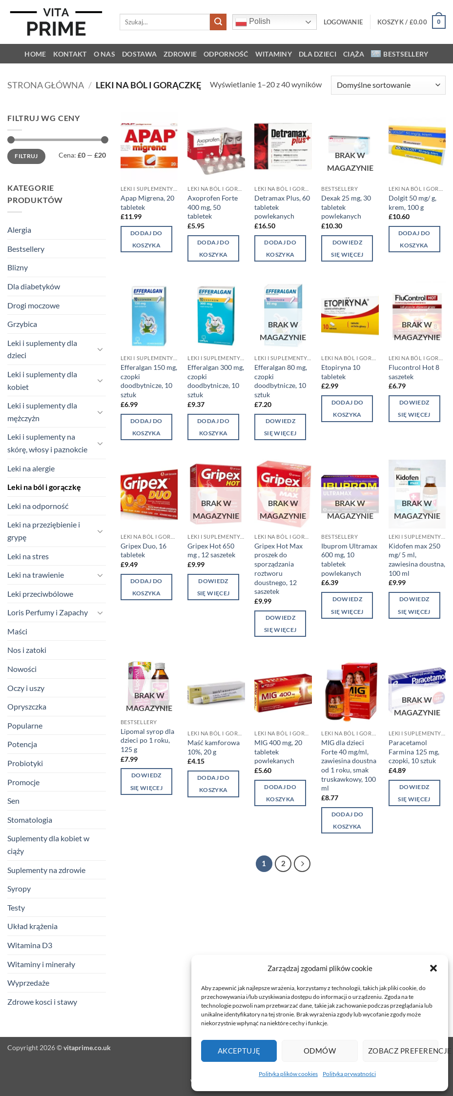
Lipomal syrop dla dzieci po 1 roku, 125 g (147, 740)
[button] (433, 968)
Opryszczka (26, 706)
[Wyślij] (218, 22)
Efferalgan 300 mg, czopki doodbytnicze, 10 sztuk (215, 381)
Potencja (22, 744)
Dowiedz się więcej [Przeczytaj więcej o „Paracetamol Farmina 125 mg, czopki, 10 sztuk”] (414, 793)
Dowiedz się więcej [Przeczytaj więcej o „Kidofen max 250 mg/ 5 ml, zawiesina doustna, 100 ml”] (414, 605)
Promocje (23, 782)
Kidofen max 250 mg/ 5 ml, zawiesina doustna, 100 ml (417, 559)
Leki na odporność (37, 505)
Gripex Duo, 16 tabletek (143, 550)
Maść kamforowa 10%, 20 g (213, 747)
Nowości (22, 668)
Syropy (19, 888)
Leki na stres (28, 556)
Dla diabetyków (33, 286)
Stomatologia (29, 819)
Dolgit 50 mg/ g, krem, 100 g (412, 202)
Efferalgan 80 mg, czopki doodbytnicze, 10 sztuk (280, 381)
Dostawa (139, 54)
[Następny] (302, 863)
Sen (13, 800)
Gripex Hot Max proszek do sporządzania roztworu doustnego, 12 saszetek (278, 569)
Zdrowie (180, 54)
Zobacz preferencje (403, 1050)
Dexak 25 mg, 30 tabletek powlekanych (346, 207)
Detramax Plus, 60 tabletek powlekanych (282, 207)
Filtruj (26, 156)
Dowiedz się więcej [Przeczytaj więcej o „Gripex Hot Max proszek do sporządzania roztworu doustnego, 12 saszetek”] (280, 623)
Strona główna (45, 85)
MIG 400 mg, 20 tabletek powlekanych (278, 751)
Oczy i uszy (25, 687)
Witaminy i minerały (41, 964)
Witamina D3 (29, 945)
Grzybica (22, 323)
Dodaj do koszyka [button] (146, 239)
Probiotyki (25, 763)
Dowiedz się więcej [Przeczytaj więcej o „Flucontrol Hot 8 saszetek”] (414, 408)
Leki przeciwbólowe (40, 593)
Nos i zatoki (26, 649)
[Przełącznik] (100, 349)
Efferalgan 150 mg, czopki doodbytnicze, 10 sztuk (149, 381)
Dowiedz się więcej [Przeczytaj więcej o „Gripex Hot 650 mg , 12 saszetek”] (213, 587)
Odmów (320, 1050)
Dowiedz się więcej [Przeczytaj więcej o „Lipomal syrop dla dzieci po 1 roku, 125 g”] (146, 781)
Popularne (24, 725)
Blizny (17, 267)
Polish (252, 22)
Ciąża (353, 54)
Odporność (226, 54)
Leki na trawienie (35, 574)
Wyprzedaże (28, 982)
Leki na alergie (31, 468)
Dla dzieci (317, 54)
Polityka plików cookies (288, 1073)
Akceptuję (239, 1050)
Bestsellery (399, 54)
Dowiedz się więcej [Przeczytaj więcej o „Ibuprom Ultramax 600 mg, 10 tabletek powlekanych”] (347, 605)
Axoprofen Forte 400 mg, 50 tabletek (212, 207)
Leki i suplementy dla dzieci (42, 349)
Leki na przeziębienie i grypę (43, 531)
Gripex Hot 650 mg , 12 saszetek (211, 550)
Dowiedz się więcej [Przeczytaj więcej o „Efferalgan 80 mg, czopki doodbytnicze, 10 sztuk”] (280, 427)
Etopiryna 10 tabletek (340, 372)
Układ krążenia (32, 926)
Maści (17, 631)
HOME (35, 54)
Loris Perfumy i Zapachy (47, 612)
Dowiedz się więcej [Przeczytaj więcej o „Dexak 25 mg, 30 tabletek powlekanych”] (347, 248)
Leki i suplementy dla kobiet (42, 380)
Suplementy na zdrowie (46, 869)
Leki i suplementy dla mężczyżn (42, 412)
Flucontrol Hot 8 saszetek (414, 372)
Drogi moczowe (33, 305)
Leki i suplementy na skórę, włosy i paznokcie (47, 443)
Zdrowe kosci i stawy (42, 1001)
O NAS (104, 54)
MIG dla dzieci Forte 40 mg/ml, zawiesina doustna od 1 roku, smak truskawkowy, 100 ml (348, 765)
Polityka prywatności (349, 1073)
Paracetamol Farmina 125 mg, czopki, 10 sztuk (414, 751)
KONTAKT (70, 54)
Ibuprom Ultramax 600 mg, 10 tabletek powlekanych (349, 559)
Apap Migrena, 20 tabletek (147, 202)
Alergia (19, 229)
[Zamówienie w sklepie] (388, 85)
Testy (16, 907)
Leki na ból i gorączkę (44, 486)
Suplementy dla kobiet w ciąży (48, 844)
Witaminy (273, 54)
